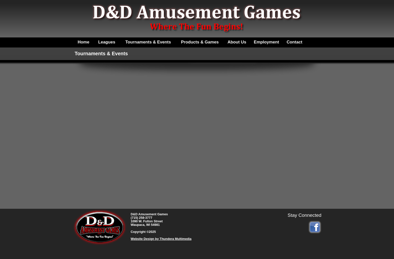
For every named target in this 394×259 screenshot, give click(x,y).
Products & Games (200, 42)
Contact (294, 42)
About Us (236, 42)
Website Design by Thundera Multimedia (161, 239)
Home (83, 42)
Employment (266, 42)
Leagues (106, 42)
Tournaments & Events (148, 42)
